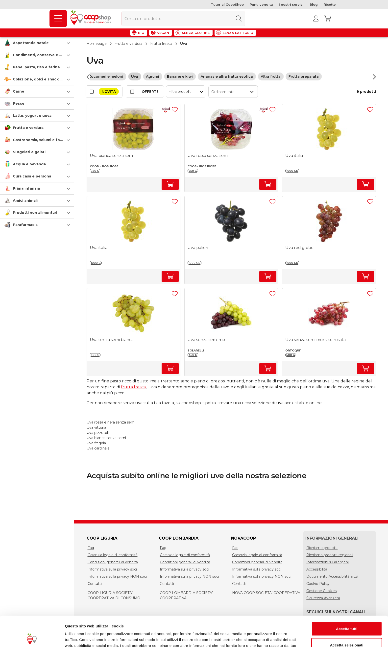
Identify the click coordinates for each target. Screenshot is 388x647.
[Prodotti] (58, 18)
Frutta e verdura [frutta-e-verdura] (28, 127)
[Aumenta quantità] (170, 184)
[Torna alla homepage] (91, 18)
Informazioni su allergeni (327, 562)
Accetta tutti (347, 598)
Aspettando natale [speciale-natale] (31, 43)
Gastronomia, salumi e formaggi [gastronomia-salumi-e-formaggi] (43, 140)
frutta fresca (133, 387)
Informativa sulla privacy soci (112, 569)
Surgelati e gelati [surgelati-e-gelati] (29, 152)
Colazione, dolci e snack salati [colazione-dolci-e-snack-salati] (41, 79)
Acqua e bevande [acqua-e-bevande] (29, 164)
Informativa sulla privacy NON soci (117, 576)
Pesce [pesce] (18, 103)
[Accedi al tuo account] (316, 18)
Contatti (95, 583)
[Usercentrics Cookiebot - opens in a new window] (32, 637)
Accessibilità (316, 569)
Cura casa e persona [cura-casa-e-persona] (32, 176)
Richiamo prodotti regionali (329, 555)
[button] (37, 43)
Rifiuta (347, 631)
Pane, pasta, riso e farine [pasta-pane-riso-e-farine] (36, 67)
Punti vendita (261, 4)
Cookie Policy (318, 583)
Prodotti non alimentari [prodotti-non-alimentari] (35, 212)
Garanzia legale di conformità (113, 555)
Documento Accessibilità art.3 (332, 576)
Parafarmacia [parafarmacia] (25, 225)
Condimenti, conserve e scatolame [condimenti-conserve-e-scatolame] (46, 55)
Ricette (330, 4)
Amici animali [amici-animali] (25, 200)
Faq (91, 548)
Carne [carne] (18, 91)
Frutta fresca (161, 43)
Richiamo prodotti (322, 548)
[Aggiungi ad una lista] (174, 109)
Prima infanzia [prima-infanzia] (26, 188)
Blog (314, 4)
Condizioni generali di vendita (113, 562)
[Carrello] (328, 18)
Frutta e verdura (128, 43)
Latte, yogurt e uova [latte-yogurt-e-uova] (32, 115)
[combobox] (183, 18)
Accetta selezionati (346, 615)
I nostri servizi (291, 4)
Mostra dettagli (260, 637)
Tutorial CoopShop (227, 4)
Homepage (97, 43)
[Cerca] (239, 19)
